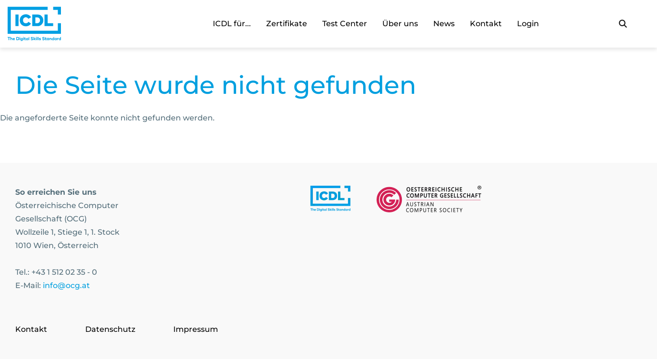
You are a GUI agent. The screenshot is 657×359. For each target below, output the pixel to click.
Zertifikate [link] (286, 23)
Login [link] (528, 23)
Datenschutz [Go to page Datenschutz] (110, 329)
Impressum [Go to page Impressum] (195, 329)
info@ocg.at (66, 285)
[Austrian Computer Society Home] (34, 24)
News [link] (444, 23)
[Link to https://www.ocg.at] (429, 201)
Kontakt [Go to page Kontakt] (31, 329)
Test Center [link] (344, 23)
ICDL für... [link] (232, 23)
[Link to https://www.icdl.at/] (330, 201)
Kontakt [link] (486, 23)
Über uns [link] (400, 23)
